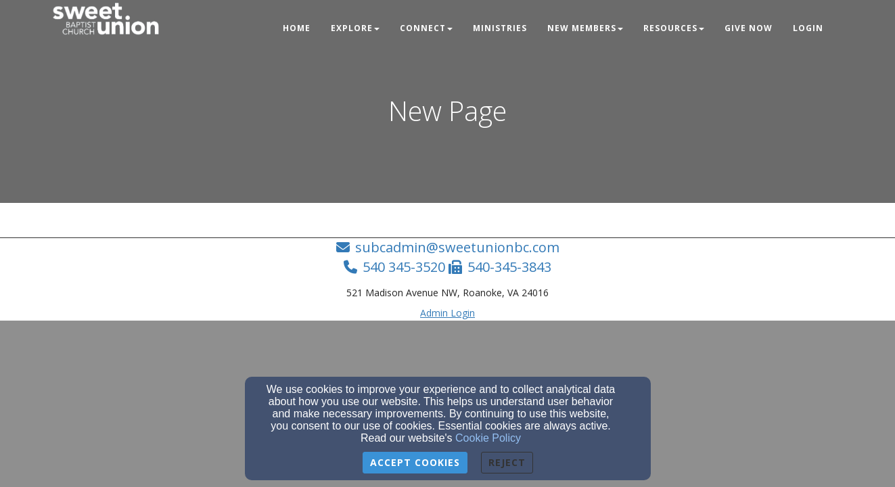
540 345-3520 (404, 267)
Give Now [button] (749, 28)
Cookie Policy (488, 438)
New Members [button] (585, 28)
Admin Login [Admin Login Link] (447, 312)
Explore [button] (355, 28)
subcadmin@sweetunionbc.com (457, 247)
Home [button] (297, 28)
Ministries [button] (500, 28)
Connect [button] (426, 28)
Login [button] (808, 28)
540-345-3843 (509, 267)
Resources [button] (673, 28)
